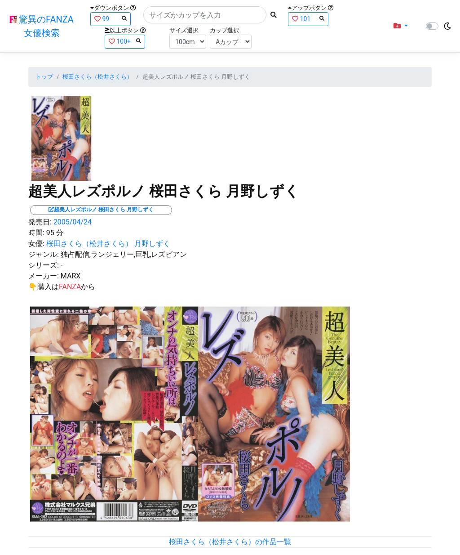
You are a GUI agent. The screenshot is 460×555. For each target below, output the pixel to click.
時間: (36, 232)
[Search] (204, 14)
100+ (125, 41)
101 (308, 18)
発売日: (40, 222)
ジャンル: (43, 254)
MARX (70, 276)
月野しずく (152, 243)
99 (110, 18)
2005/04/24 (72, 222)
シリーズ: (43, 265)
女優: (36, 243)
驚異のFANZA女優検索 (41, 26)
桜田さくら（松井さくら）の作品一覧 (230, 541)
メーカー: (43, 276)
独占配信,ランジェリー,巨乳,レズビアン (124, 254)
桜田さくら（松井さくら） (97, 76)
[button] (400, 26)
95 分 (54, 232)
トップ (44, 76)
